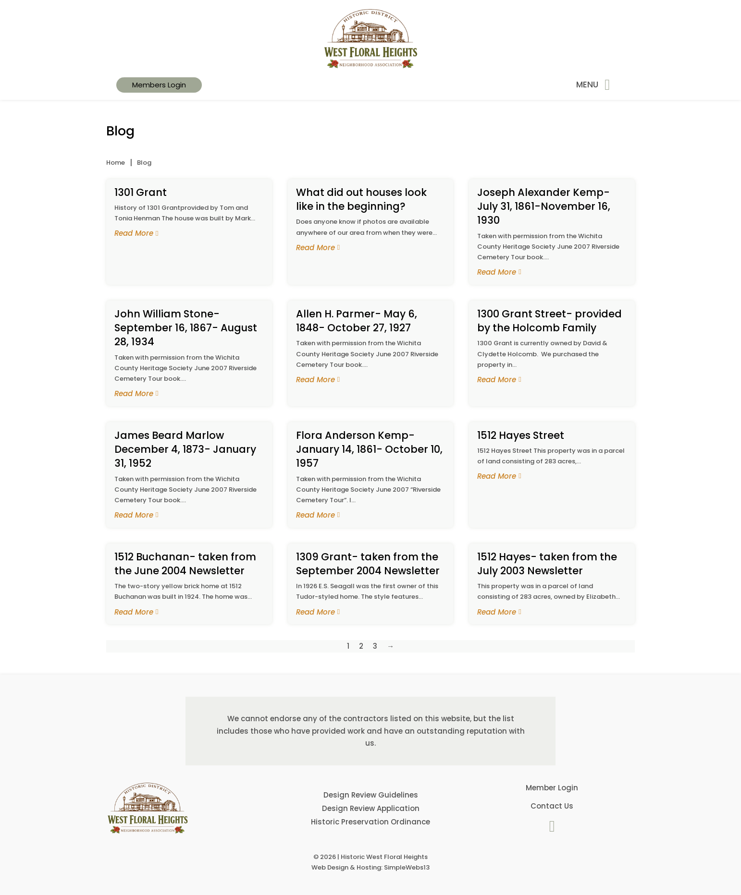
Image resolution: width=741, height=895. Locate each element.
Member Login (552, 788)
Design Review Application (371, 808)
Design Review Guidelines (370, 795)
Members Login (159, 85)
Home (115, 162)
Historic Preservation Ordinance (370, 822)
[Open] (607, 84)
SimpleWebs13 (407, 867)
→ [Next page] (390, 646)
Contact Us (552, 806)
